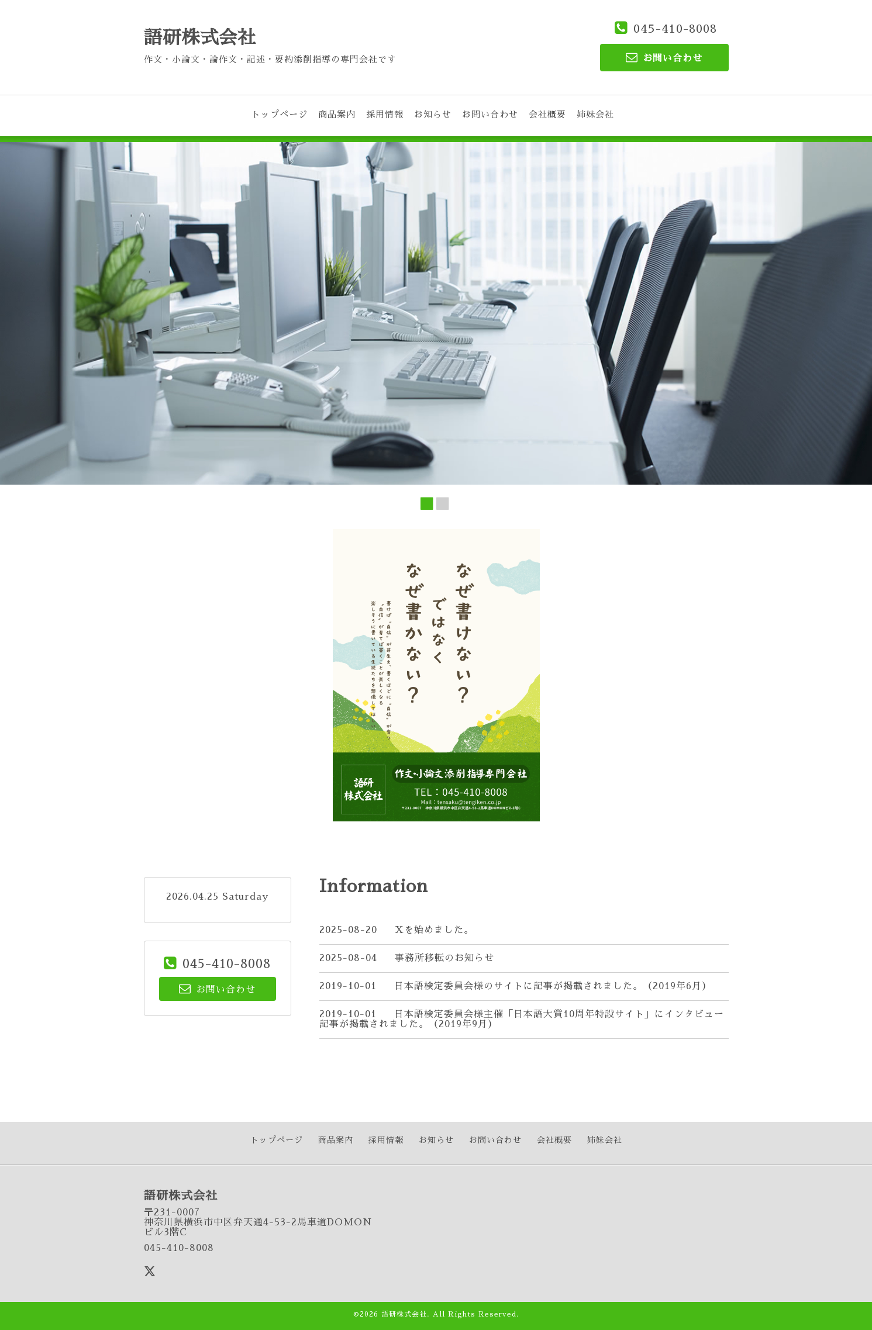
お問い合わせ (490, 114)
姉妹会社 (595, 114)
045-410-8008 (675, 28)
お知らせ (432, 114)
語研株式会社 (200, 38)
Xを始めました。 (434, 930)
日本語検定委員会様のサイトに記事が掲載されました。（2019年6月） (553, 986)
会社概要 (547, 114)
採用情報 (385, 114)
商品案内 (337, 114)
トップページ (279, 114)
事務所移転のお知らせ (444, 958)
